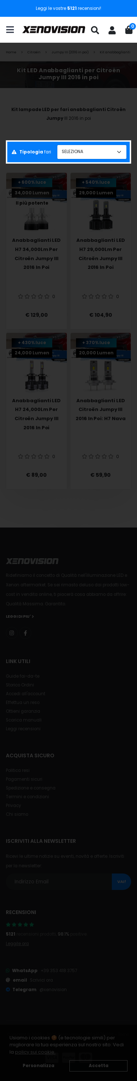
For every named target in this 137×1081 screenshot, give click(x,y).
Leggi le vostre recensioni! (68, 8)
